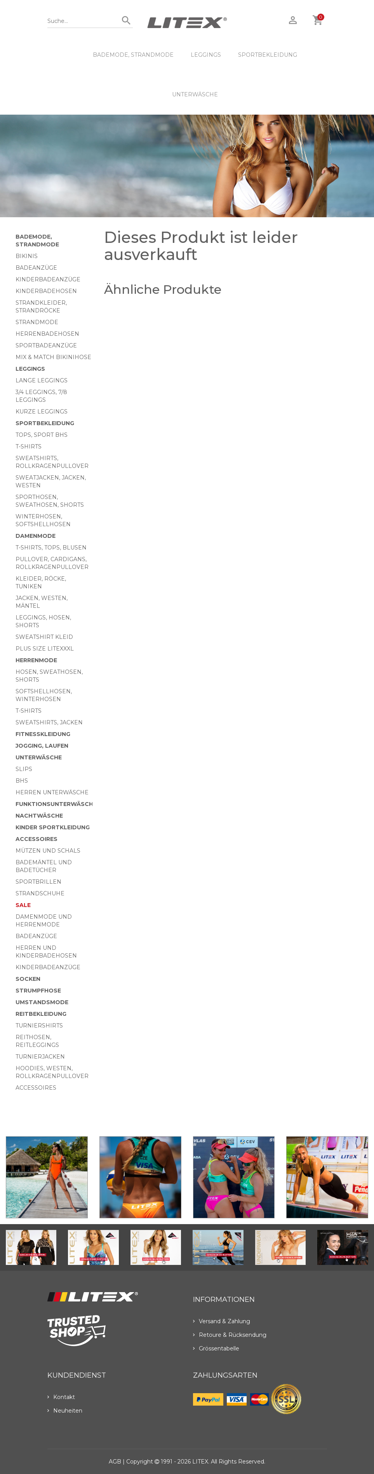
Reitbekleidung (41, 1013)
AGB (115, 1461)
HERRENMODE (36, 660)
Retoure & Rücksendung (229, 1334)
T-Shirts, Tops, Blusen (51, 547)
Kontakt (61, 1397)
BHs (22, 780)
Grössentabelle (216, 1348)
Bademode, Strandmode (133, 54)
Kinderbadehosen (46, 291)
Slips (24, 769)
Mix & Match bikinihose (53, 357)
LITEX (200, 1461)
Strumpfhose (38, 990)
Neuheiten (64, 1410)
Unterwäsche (195, 94)
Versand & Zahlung (221, 1321)
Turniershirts (39, 1025)
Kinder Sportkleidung (53, 827)
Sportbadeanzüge (46, 345)
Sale (23, 905)
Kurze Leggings (42, 411)
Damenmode (36, 535)
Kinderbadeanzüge (48, 279)
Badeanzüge (36, 267)
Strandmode (37, 322)
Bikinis (27, 256)
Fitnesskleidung (43, 734)
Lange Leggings (42, 380)
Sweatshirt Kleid (44, 636)
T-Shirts (29, 446)
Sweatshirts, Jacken (49, 722)
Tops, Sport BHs (42, 434)
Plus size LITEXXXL (45, 648)
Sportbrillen (38, 881)
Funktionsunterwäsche (56, 804)
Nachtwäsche (39, 815)
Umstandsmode (42, 1002)
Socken (28, 978)
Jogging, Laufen (42, 745)
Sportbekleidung (267, 54)
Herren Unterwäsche (52, 792)
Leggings (206, 54)
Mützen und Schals (48, 850)
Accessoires (36, 839)
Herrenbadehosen (47, 333)
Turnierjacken (40, 1056)
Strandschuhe (40, 893)
